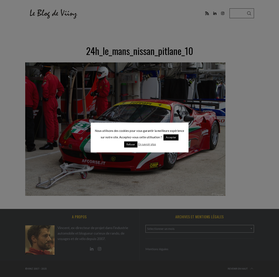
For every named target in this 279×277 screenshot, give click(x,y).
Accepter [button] (171, 137)
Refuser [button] (130, 144)
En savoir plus (147, 144)
